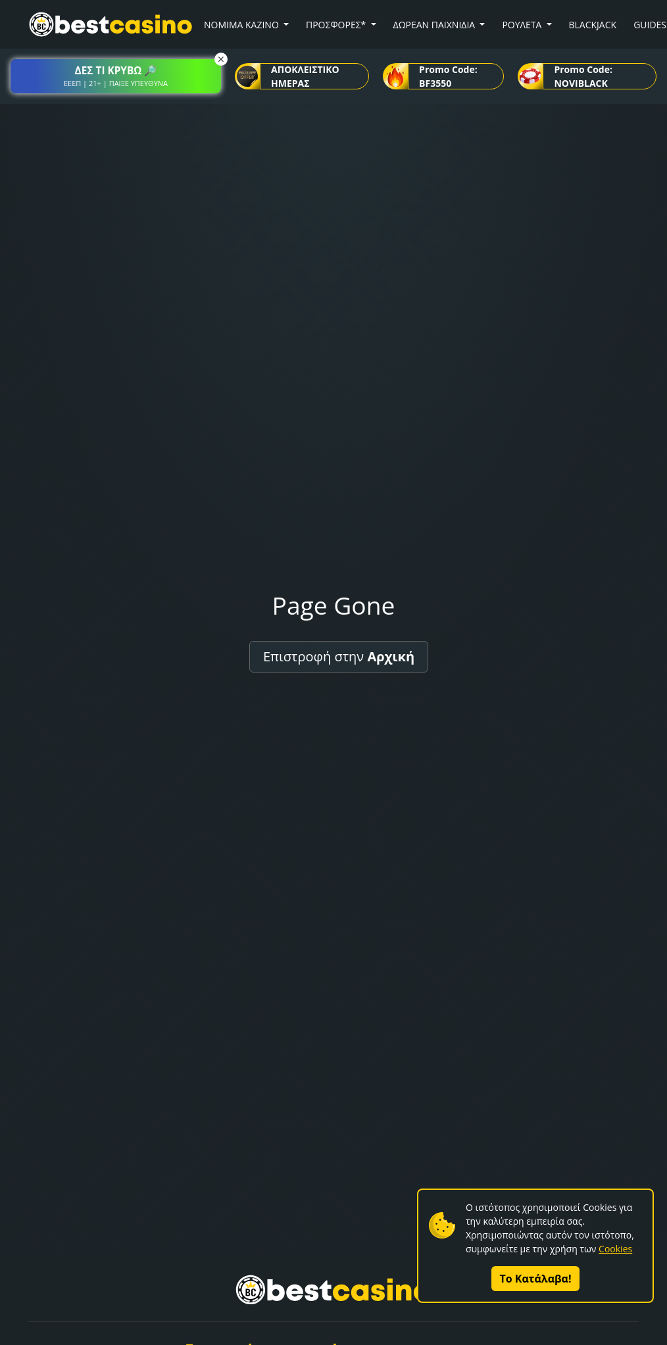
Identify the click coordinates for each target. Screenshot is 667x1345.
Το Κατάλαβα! (536, 1278)
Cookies (615, 1248)
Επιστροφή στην (338, 656)
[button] (116, 76)
